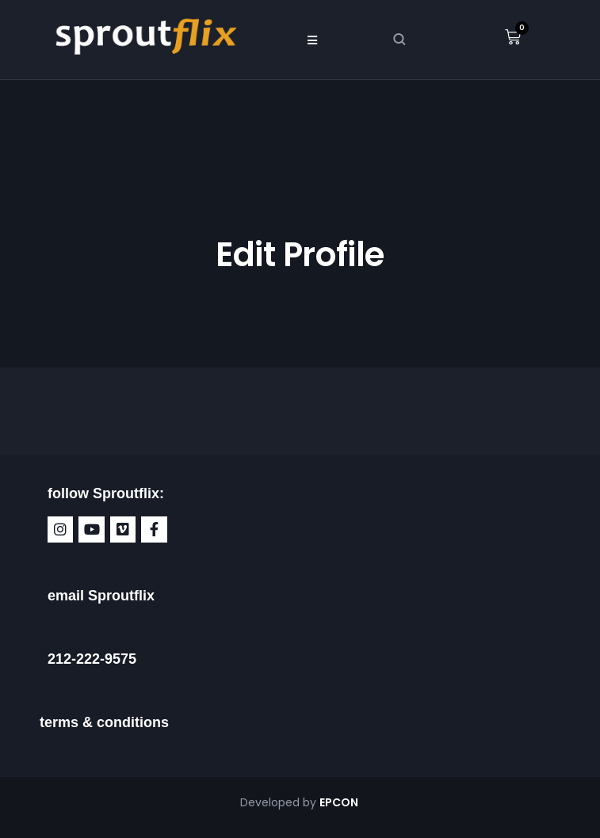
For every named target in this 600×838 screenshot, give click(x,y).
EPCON (340, 802)
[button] (312, 40)
